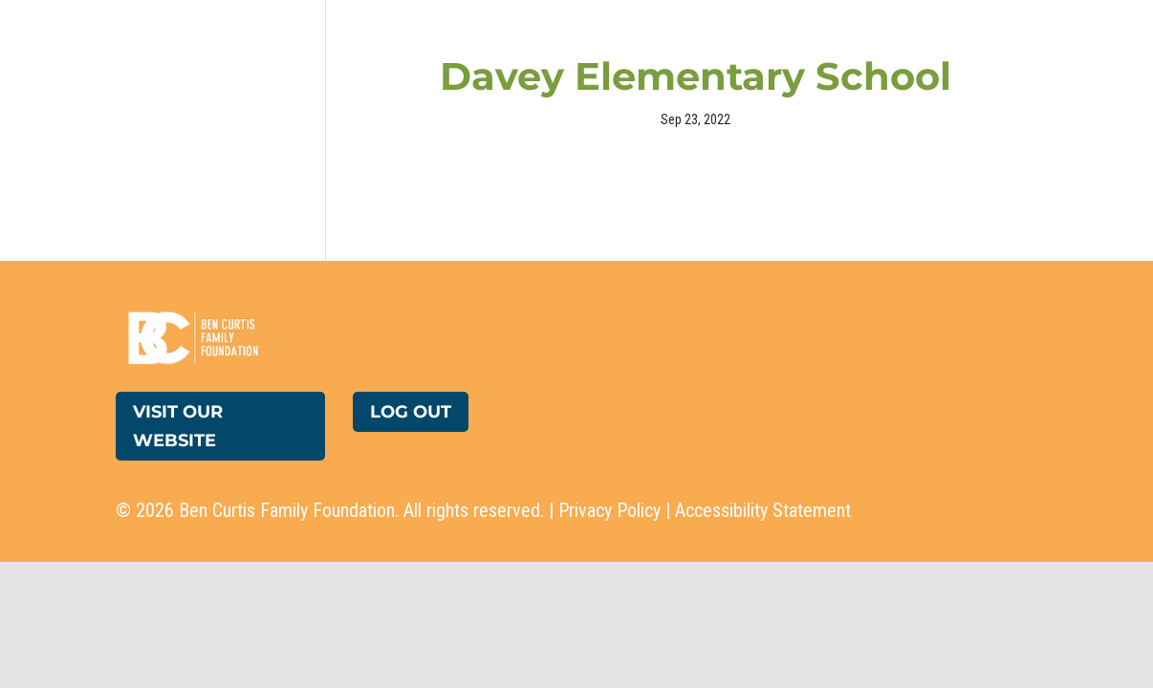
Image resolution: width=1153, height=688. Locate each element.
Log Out (410, 411)
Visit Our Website (178, 426)
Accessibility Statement (763, 510)
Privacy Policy (609, 510)
